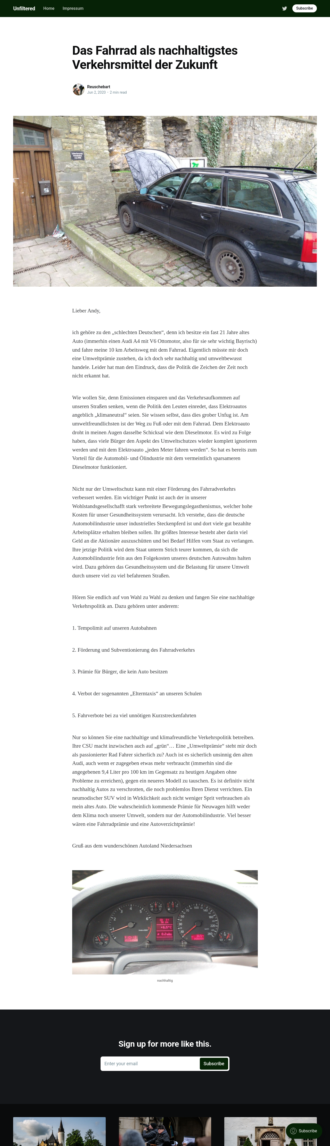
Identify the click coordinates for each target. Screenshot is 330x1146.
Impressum (73, 8)
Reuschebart (98, 86)
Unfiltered (24, 8)
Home (48, 8)
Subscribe (304, 8)
